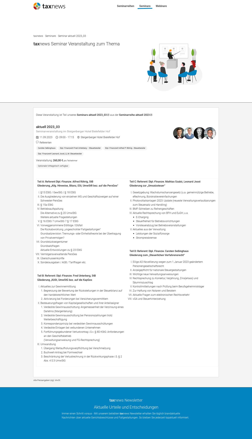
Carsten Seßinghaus (46, 148)
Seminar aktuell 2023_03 (72, 35)
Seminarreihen (11, 18)
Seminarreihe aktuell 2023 (134, 114)
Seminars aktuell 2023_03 (92, 114)
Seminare (8, 24)
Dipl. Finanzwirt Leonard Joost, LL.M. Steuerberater (60, 154)
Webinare (8, 30)
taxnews (38, 35)
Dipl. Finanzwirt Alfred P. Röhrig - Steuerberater (125, 148)
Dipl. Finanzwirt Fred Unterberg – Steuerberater (80, 148)
